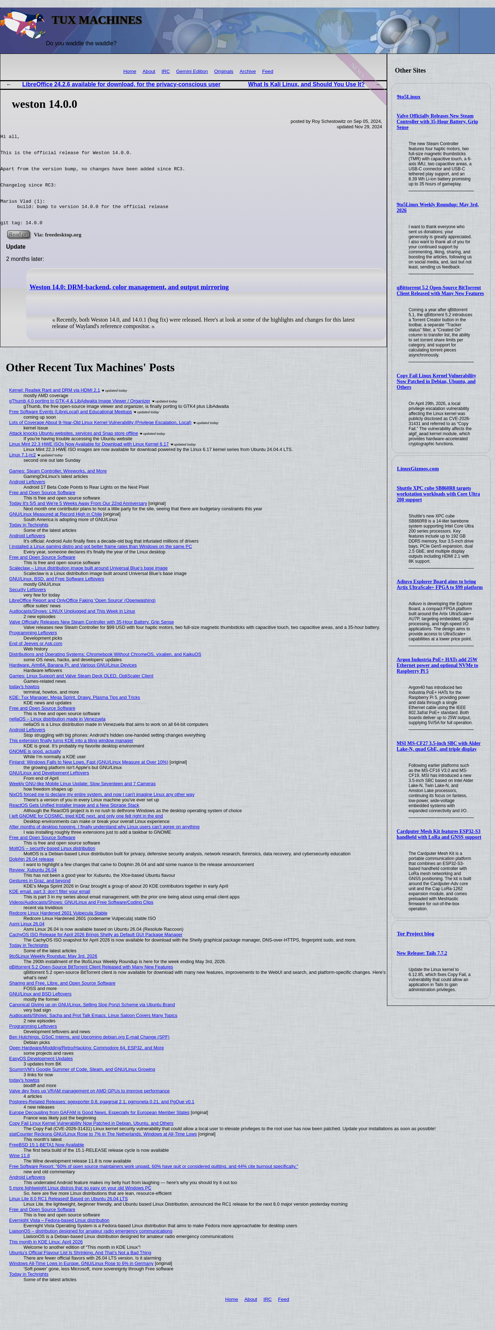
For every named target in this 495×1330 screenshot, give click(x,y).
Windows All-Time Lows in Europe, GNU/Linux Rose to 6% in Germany (81, 1281)
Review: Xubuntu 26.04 (33, 888)
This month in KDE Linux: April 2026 (46, 1260)
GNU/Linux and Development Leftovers (49, 791)
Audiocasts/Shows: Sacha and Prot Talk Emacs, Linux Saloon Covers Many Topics (93, 1033)
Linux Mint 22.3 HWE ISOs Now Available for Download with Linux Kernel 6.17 (89, 462)
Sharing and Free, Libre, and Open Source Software (62, 1001)
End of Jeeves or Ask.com (35, 661)
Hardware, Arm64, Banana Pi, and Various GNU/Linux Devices (73, 683)
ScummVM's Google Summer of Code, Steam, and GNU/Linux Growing (82, 1087)
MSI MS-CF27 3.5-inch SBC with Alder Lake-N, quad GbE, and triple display (439, 746)
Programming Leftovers (33, 651)
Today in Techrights (28, 543)
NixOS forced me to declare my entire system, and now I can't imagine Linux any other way (102, 812)
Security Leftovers (27, 608)
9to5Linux (409, 97)
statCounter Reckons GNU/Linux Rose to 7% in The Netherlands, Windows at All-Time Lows (103, 1152)
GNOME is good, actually (35, 769)
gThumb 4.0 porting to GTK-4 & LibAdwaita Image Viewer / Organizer (79, 419)
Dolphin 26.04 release (31, 877)
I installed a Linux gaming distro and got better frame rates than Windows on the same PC (100, 564)
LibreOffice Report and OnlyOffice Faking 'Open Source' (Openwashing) (82, 618)
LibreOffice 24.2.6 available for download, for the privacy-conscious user (121, 84)
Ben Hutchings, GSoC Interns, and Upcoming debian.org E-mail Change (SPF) (89, 1055)
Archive (248, 71)
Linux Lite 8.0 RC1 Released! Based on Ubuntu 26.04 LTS (68, 1217)
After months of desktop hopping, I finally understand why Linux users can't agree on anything (104, 845)
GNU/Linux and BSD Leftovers (40, 1012)
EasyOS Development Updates (41, 1077)
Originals (224, 71)
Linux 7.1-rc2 (22, 473)
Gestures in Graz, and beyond (40, 899)
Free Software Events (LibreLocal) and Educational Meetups (70, 430)
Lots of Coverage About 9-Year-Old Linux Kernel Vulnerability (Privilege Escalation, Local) (100, 440)
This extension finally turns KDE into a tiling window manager (71, 758)
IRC (166, 71)
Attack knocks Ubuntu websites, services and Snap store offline (73, 451)
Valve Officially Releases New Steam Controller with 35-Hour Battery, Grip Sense (437, 121)
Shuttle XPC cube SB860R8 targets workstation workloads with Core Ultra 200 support (438, 493)
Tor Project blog (415, 933)
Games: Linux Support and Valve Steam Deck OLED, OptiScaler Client (81, 694)
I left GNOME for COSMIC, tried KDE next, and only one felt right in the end (86, 834)
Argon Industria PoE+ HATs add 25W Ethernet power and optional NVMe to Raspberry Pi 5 (437, 665)
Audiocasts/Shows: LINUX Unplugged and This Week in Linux (72, 629)
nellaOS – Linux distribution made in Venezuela (57, 737)
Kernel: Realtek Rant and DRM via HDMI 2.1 (54, 408)
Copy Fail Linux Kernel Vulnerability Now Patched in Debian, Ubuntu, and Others (436, 381)
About (149, 71)
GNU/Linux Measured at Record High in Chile (55, 532)
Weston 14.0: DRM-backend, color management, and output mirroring (129, 305)
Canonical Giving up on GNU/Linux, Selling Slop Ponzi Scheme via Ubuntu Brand (92, 1023)
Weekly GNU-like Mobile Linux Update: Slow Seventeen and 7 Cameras (82, 802)
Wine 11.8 (19, 1174)
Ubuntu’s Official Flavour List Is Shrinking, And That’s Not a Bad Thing (80, 1271)
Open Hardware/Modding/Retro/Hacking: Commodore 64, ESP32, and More (86, 1066)
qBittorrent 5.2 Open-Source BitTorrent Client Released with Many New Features (440, 290)
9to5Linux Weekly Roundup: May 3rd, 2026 (53, 974)
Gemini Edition (192, 71)
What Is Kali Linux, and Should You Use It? (306, 84)
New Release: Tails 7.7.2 (422, 953)
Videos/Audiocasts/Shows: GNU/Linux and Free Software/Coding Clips (81, 920)
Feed (267, 71)
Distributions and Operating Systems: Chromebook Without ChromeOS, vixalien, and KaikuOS (105, 672)
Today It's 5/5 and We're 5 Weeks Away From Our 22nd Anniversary (78, 521)
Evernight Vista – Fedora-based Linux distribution (59, 1238)
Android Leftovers (27, 500)
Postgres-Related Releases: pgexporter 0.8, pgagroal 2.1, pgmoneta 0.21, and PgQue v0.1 (102, 1120)
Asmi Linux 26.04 (27, 942)
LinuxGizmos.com (418, 468)
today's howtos (24, 705)
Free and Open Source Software (42, 511)
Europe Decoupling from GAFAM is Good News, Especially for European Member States (99, 1130)
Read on (18, 253)
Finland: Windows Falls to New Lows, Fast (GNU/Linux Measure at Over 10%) (88, 780)
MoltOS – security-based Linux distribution (52, 866)
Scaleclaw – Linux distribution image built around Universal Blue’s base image (88, 586)
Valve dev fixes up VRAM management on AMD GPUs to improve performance (89, 1109)
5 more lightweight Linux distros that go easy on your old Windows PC (80, 1206)
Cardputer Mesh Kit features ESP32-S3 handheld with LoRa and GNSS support (439, 834)
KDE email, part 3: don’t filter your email (49, 909)
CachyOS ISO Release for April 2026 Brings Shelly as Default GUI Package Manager (96, 953)
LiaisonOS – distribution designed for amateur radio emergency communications (91, 1249)
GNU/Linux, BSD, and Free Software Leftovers (56, 597)
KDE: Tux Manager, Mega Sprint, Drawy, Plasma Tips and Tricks (74, 715)
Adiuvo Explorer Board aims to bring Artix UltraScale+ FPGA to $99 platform (440, 584)
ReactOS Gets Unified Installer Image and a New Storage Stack (74, 823)
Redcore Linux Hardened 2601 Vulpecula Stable (58, 931)
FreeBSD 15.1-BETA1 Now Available (46, 1163)
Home (129, 71)
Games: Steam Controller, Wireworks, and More (58, 489)
